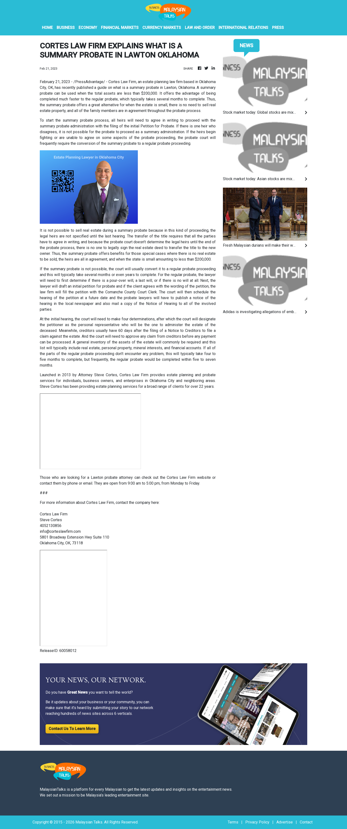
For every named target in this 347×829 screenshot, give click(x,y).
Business (66, 27)
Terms (233, 822)
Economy (88, 27)
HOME (47, 27)
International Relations (243, 27)
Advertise (284, 822)
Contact (306, 822)
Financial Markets (120, 27)
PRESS (278, 27)
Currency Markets (161, 27)
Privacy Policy (257, 822)
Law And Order (200, 27)
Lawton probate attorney (112, 477)
